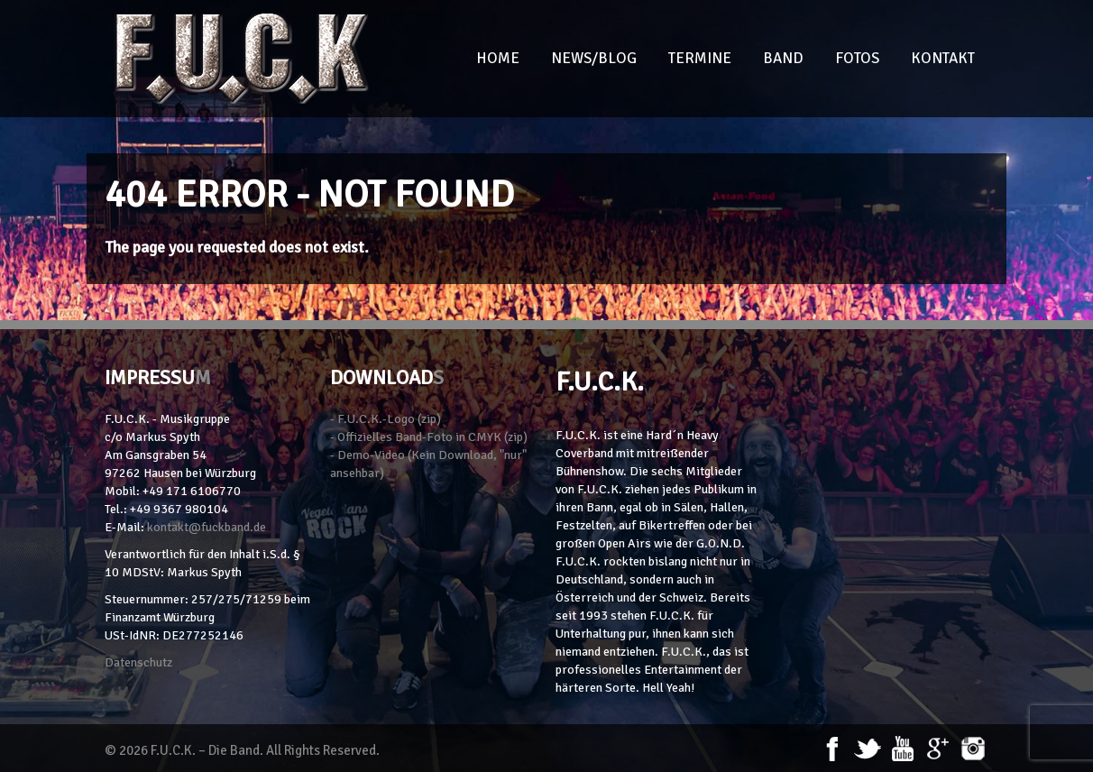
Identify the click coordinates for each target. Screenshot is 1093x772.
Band (783, 58)
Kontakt (943, 58)
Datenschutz (138, 662)
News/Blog (594, 58)
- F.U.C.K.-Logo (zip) (385, 419)
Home (497, 58)
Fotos (857, 58)
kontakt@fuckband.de (206, 527)
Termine (699, 58)
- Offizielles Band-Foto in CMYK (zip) (429, 437)
